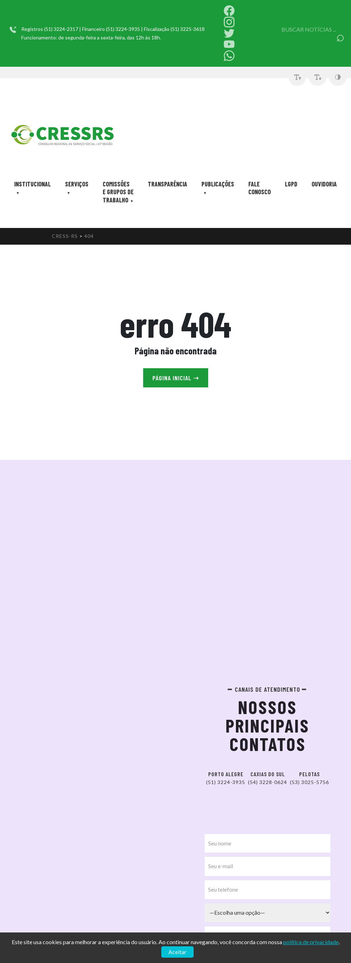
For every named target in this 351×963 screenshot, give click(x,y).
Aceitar (177, 951)
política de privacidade (311, 941)
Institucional (32, 184)
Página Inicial (175, 378)
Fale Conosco (259, 188)
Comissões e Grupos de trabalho (118, 192)
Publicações (217, 184)
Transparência (167, 184)
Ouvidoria (324, 184)
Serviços (76, 184)
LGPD (291, 184)
